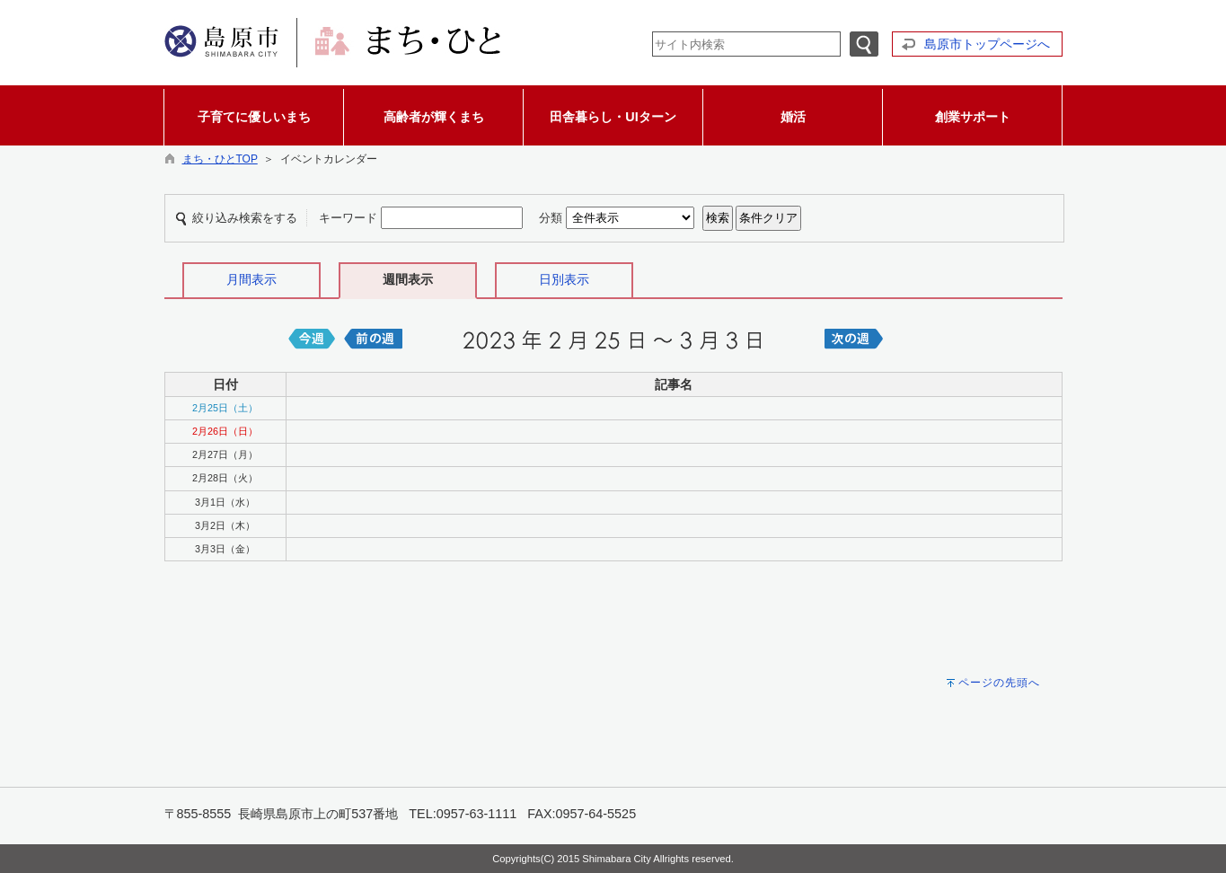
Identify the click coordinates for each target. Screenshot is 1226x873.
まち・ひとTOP (220, 159)
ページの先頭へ (999, 682)
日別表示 (564, 279)
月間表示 (251, 279)
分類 (550, 218)
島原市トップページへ (987, 44)
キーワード (348, 218)
